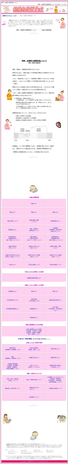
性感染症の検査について (55, 388)
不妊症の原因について (34, 264)
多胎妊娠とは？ (34, 317)
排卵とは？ (13, 212)
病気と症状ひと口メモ (38, 451)
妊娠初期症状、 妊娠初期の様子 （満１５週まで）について (13, 238)
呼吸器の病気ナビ (50, 451)
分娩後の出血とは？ (34, 357)
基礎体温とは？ (12, 229)
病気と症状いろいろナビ (26, 451)
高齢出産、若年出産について (12, 388)
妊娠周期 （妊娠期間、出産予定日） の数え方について (55, 230)
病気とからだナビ (50, 450)
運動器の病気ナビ (12, 453)
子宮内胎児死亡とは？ (12, 300)
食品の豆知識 (23, 450)
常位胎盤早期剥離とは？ (12, 308)
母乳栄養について (34, 397)
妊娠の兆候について (12, 221)
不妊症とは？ (12, 264)
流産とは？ (34, 291)
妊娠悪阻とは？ (12, 291)
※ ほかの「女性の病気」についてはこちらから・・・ (34, 338)
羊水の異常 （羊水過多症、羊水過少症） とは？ (55, 309)
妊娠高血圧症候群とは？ (55, 300)
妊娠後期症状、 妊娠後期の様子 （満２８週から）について (55, 238)
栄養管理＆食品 (37, 450)
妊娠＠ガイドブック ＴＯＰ (9, 15)
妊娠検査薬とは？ (55, 221)
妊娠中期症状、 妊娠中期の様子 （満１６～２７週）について (34, 238)
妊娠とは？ (34, 203)
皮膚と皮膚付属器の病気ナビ (27, 453)
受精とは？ (34, 212)
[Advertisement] (34, 46)
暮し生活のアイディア (12, 451)
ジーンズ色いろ (11, 450)
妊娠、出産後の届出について (34, 379)
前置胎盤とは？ (34, 308)
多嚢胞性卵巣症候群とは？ (34, 278)
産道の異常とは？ (55, 348)
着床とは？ (55, 212)
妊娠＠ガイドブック (33, 461)
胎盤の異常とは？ (55, 357)
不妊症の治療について (55, 264)
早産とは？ (55, 291)
